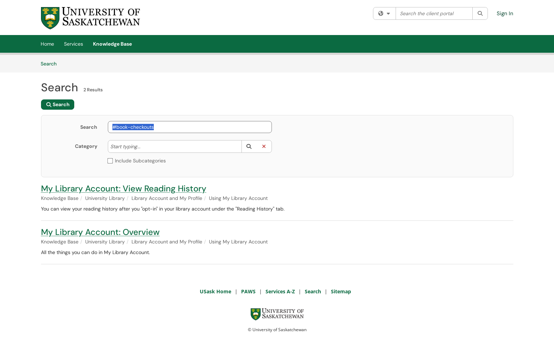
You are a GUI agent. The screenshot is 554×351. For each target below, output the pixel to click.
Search (51, 63)
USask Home (215, 291)
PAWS (248, 291)
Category (86, 146)
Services (73, 44)
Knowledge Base (112, 44)
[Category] (143, 146)
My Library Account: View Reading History (123, 188)
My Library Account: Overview (100, 231)
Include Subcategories (137, 160)
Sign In (505, 13)
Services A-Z (280, 291)
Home (47, 44)
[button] (249, 146)
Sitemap (341, 291)
